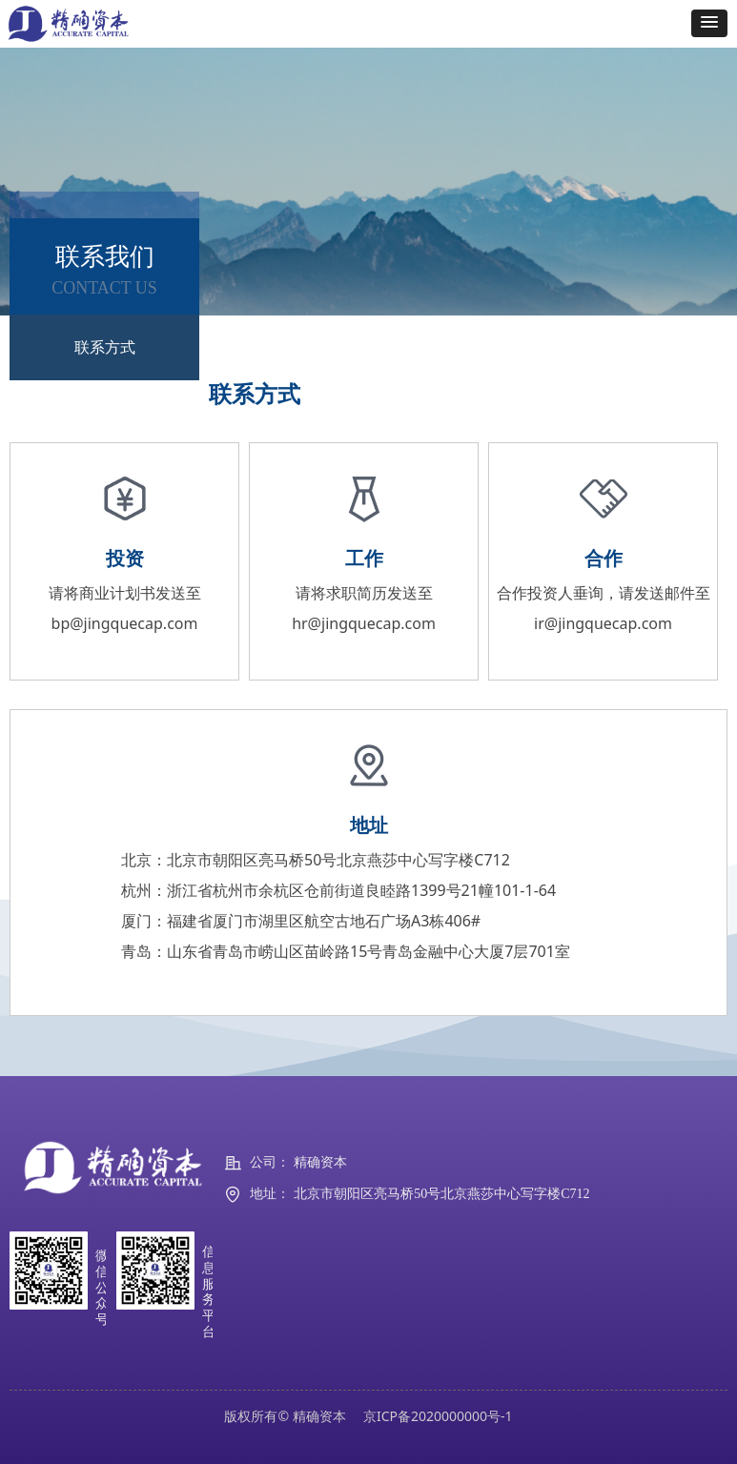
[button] (709, 23)
